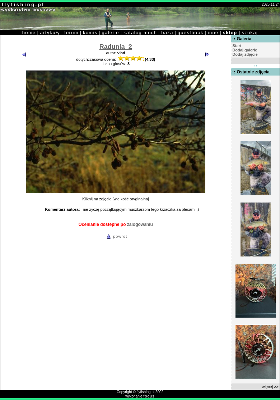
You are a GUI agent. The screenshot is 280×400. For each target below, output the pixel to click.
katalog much (140, 32)
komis (90, 32)
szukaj (250, 32)
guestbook (191, 32)
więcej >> (270, 387)
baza (167, 32)
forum (71, 32)
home (29, 32)
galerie (110, 32)
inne (213, 32)
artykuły (50, 32)
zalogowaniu (140, 224)
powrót (115, 236)
